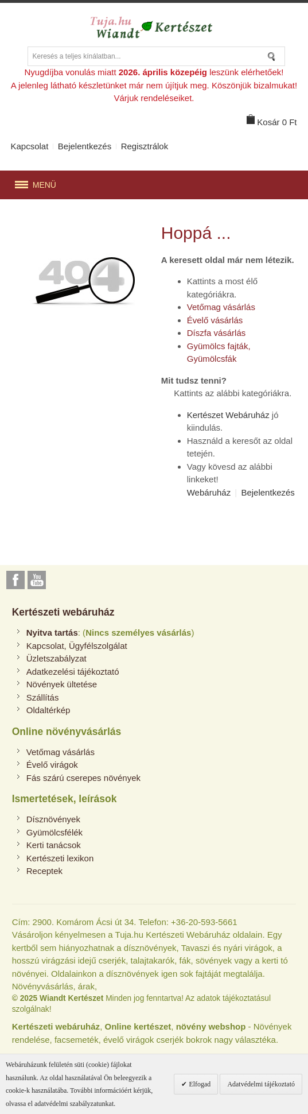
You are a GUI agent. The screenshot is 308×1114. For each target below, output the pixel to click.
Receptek (44, 871)
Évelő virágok (52, 764)
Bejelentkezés (84, 146)
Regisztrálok (145, 146)
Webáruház (209, 492)
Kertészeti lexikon (60, 858)
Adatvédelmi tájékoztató (261, 1084)
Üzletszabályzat (56, 658)
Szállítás (42, 697)
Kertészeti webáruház (63, 612)
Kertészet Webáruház (228, 415)
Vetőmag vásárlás (221, 307)
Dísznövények (53, 819)
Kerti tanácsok (53, 845)
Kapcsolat (29, 146)
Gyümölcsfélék (54, 832)
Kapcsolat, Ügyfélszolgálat (76, 646)
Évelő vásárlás (215, 320)
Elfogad (198, 1084)
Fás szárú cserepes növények (83, 778)
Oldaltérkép (48, 710)
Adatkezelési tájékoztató (72, 671)
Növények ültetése (61, 684)
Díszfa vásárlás (216, 333)
